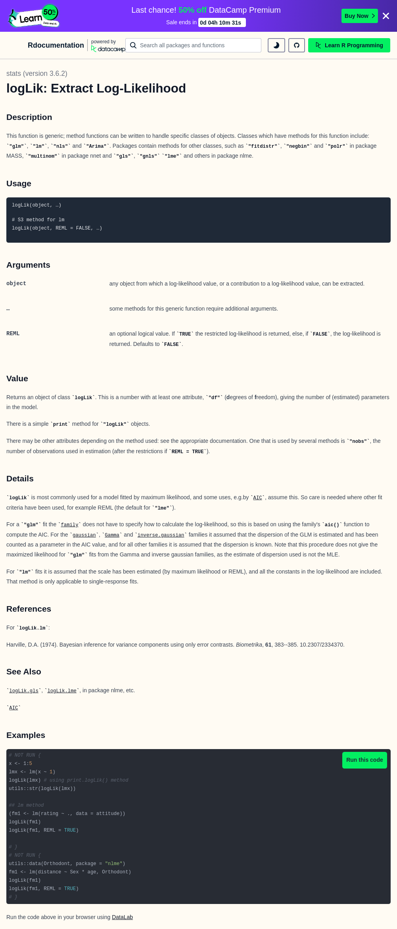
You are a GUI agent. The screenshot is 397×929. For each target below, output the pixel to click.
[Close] (386, 16)
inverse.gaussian (161, 535)
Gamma (112, 535)
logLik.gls (23, 691)
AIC (257, 498)
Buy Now (360, 16)
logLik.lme (62, 691)
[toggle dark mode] (276, 45)
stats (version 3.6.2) (36, 73)
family (69, 525)
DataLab (122, 917)
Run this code (364, 760)
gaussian (84, 535)
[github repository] (296, 45)
